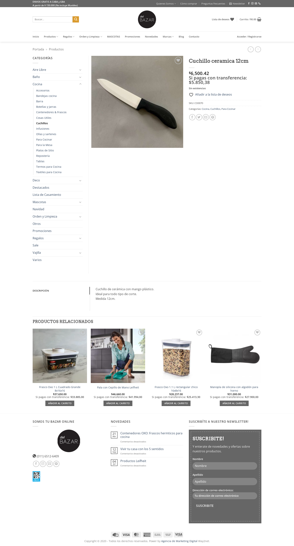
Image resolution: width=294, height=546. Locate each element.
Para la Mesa (44, 145)
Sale (35, 245)
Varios (37, 260)
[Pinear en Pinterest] (212, 117)
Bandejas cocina (46, 96)
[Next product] (251, 49)
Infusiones (42, 128)
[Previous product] (258, 49)
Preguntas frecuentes (213, 3)
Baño (36, 77)
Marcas (168, 36)
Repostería (43, 156)
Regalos (68, 36)
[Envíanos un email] (256, 3)
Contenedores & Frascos (51, 112)
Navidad (38, 209)
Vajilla (37, 253)
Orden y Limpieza (90, 36)
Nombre (198, 459)
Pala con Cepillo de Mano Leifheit (118, 387)
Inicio (36, 36)
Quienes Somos (166, 3)
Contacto (194, 36)
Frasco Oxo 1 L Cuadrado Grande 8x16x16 (59, 388)
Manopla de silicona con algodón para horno (234, 388)
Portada (38, 49)
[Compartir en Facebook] (192, 117)
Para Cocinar (228, 109)
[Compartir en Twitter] (199, 117)
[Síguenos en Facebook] (249, 3)
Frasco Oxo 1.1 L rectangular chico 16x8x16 (176, 388)
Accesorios (43, 90)
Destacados (41, 187)
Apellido (198, 474)
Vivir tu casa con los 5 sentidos (142, 449)
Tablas (40, 161)
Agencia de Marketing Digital (179, 541)
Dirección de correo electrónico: (225, 493)
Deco (36, 180)
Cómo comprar (188, 3)
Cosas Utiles (43, 118)
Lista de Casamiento (47, 195)
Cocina (205, 109)
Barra (39, 101)
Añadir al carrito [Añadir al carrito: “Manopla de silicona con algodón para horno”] (234, 403)
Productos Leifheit (133, 461)
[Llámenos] (259, 3)
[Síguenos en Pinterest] (56, 464)
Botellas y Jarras (46, 106)
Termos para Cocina (48, 166)
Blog (181, 36)
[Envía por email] (206, 117)
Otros (37, 224)
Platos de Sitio (45, 150)
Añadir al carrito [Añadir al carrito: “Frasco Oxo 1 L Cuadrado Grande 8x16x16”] (60, 403)
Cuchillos (215, 109)
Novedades (151, 36)
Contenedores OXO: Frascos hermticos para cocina (151, 435)
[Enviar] (76, 19)
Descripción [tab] (41, 290)
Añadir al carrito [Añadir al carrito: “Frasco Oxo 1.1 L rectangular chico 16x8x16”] (176, 403)
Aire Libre (39, 70)
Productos (51, 36)
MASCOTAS (113, 36)
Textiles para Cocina (49, 172)
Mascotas (39, 202)
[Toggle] (80, 69)
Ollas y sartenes (46, 134)
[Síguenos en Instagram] (252, 3)
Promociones (132, 36)
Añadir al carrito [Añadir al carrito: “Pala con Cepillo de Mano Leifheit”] (118, 403)
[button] (237, 3)
